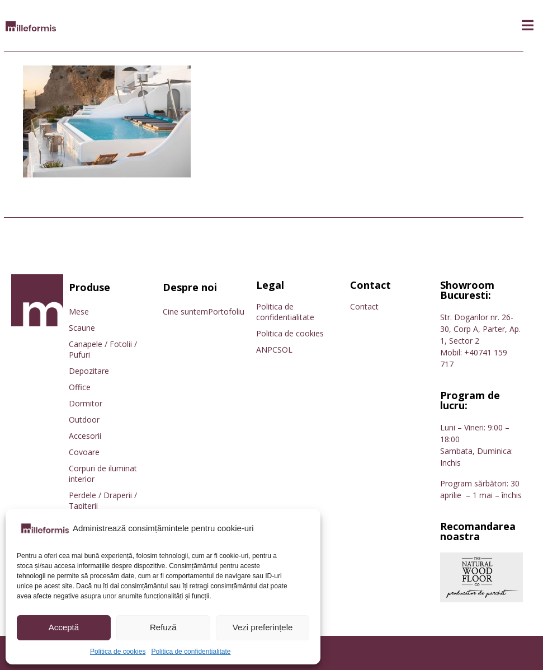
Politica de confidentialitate (190, 651)
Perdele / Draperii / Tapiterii (103, 500)
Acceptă (64, 627)
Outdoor (84, 419)
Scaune (82, 327)
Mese (79, 311)
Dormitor (85, 403)
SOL (284, 349)
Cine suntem (185, 311)
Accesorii (85, 435)
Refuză (163, 627)
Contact (364, 306)
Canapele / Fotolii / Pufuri (103, 349)
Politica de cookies (117, 651)
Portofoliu (226, 311)
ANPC (266, 349)
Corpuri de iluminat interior (103, 473)
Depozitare (89, 371)
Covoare (84, 452)
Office (80, 387)
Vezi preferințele (263, 627)
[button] (527, 25)
